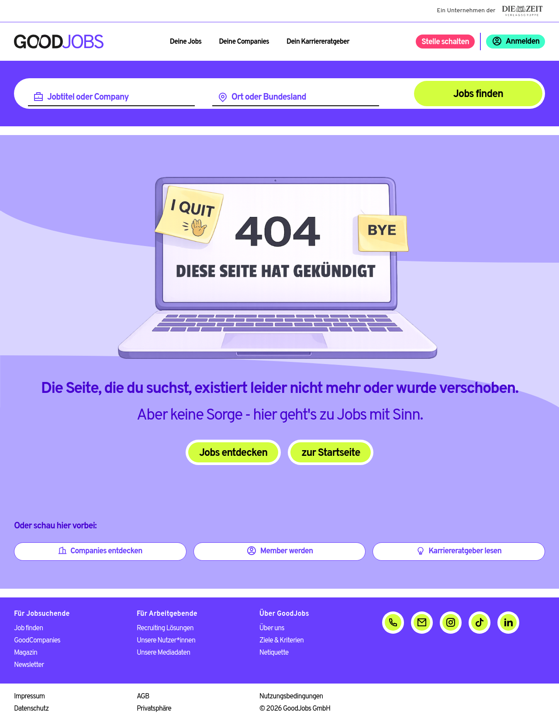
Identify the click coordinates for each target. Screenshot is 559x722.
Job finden (28, 628)
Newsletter (29, 665)
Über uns (271, 628)
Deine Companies (244, 42)
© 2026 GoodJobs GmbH (294, 709)
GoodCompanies (37, 640)
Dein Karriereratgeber (317, 42)
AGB (143, 696)
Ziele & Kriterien (281, 640)
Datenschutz (31, 709)
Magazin (25, 653)
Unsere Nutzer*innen (166, 640)
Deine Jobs (185, 42)
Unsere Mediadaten (163, 653)
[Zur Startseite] (59, 42)
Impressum (29, 696)
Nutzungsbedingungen (291, 696)
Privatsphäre (154, 709)
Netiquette (274, 653)
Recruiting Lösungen (165, 628)
